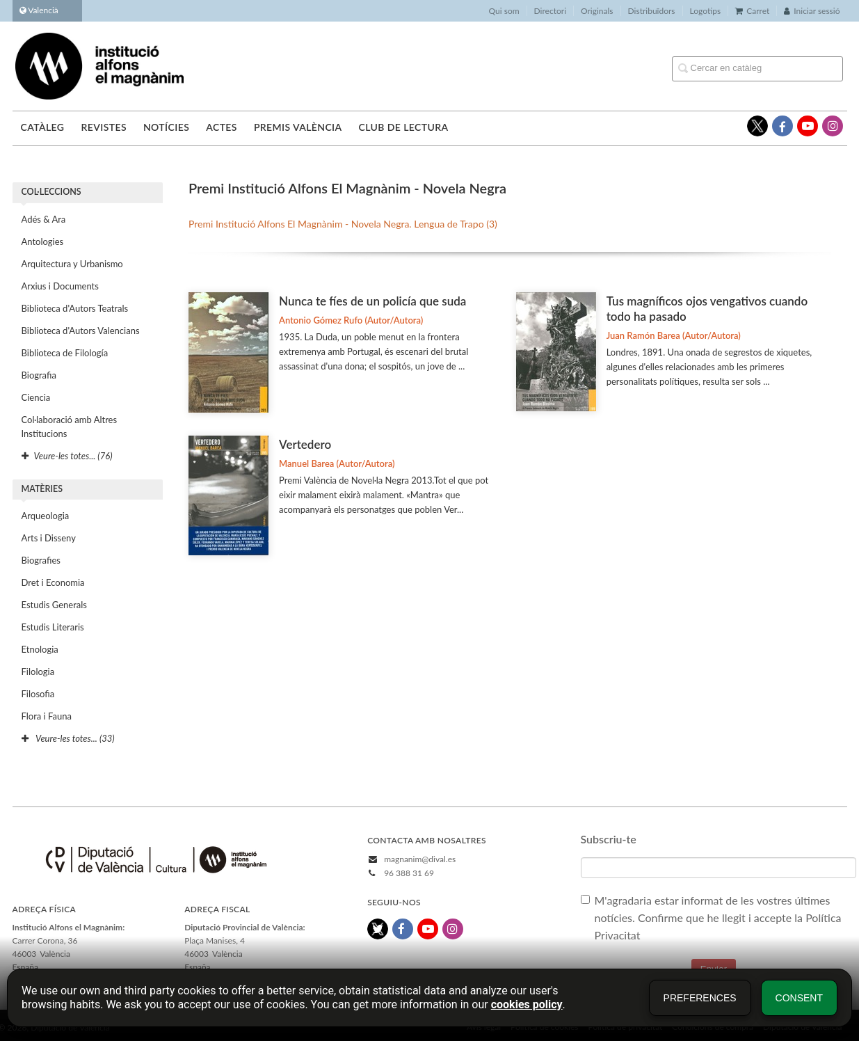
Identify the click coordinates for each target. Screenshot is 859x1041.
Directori (550, 11)
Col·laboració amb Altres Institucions (70, 426)
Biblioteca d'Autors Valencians (81, 330)
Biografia (39, 375)
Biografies (41, 560)
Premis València (298, 127)
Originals (597, 11)
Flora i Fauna (47, 716)
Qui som (504, 11)
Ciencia (36, 397)
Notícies (166, 127)
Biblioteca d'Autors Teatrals (75, 308)
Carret (752, 11)
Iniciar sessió (812, 11)
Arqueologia (46, 515)
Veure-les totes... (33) (68, 738)
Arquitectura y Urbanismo (72, 263)
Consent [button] (799, 997)
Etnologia (40, 649)
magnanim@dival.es (420, 859)
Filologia (38, 671)
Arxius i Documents (60, 286)
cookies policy (527, 1004)
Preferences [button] (700, 997)
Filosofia (38, 693)
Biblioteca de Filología (65, 352)
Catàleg (43, 127)
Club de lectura (404, 127)
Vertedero (305, 444)
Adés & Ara (44, 219)
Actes (221, 127)
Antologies (43, 241)
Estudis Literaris (53, 627)
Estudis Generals (54, 604)
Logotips (705, 11)
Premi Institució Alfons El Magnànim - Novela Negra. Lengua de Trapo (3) (342, 224)
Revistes (103, 127)
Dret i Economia (53, 582)
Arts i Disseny (49, 537)
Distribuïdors (651, 11)
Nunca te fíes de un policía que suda (372, 301)
